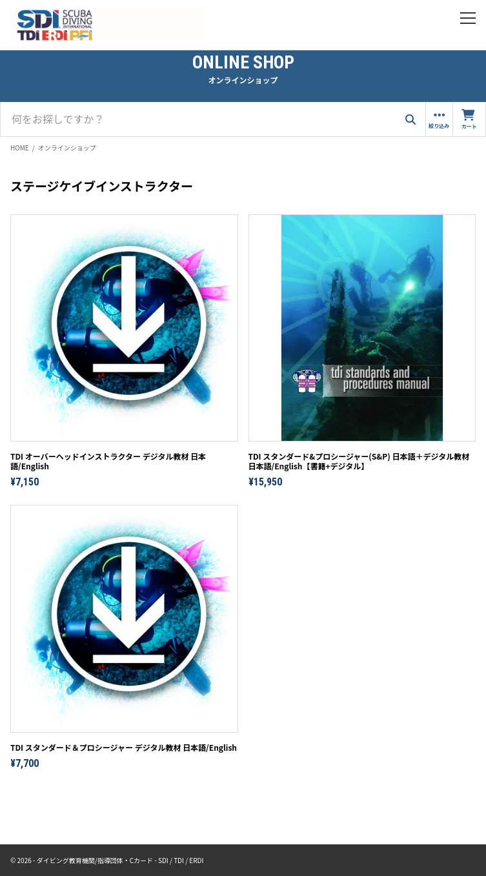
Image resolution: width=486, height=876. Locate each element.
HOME (19, 147)
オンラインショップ (67, 147)
